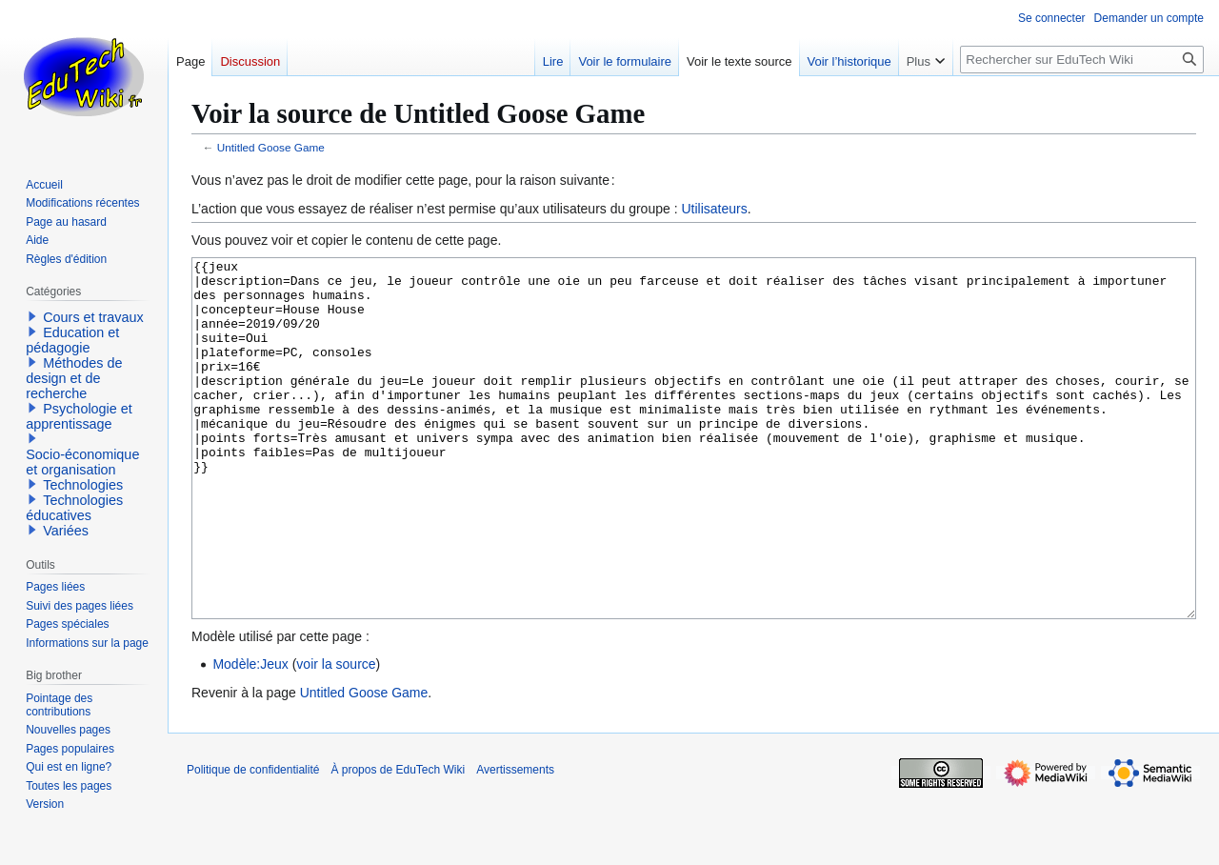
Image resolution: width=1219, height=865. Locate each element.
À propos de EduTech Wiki (397, 841)
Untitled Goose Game (271, 147)
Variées (66, 530)
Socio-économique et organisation (82, 462)
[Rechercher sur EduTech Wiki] (1082, 59)
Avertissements (515, 841)
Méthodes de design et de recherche (74, 378)
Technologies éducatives (74, 508)
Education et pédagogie (72, 340)
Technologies (83, 485)
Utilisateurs (714, 208)
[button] (32, 316)
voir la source (335, 735)
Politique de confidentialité (253, 841)
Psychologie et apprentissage (79, 416)
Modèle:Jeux (250, 735)
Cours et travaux (93, 317)
